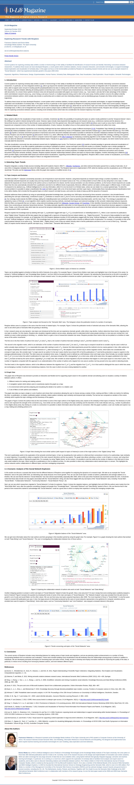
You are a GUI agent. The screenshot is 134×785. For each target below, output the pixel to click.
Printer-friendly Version (11, 56)
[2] (5, 676)
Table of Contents (10, 33)
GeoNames (76, 166)
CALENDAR (53, 20)
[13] (6, 721)
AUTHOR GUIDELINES (65, 20)
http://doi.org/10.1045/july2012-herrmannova (113, 718)
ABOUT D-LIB (15, 20)
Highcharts (27, 170)
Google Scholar (74, 203)
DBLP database (67, 137)
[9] (5, 703)
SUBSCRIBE (78, 20)
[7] (5, 696)
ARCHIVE (37, 20)
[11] (6, 712)
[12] (6, 718)
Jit (70, 170)
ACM (44, 189)
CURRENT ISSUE (26, 20)
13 (126, 152)
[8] (5, 699)
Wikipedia (65, 203)
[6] (5, 692)
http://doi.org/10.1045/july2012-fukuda (17, 708)
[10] (6, 706)
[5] (5, 689)
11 (83, 144)
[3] (5, 680)
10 (94, 128)
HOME (7, 20)
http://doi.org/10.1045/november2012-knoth (94, 699)
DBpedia (69, 166)
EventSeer (86, 203)
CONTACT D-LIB (89, 20)
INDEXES (45, 20)
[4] (5, 685)
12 (13, 150)
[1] (5, 671)
